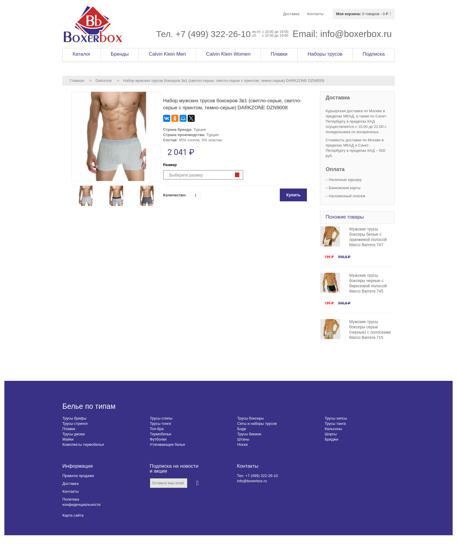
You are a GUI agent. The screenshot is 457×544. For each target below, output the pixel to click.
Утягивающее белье (167, 444)
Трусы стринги (74, 423)
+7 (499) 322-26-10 (213, 34)
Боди (241, 429)
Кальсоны (333, 429)
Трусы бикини (249, 434)
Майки (67, 439)
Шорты (331, 434)
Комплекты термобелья (83, 444)
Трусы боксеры (250, 418)
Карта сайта (72, 515)
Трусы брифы (74, 418)
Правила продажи (78, 475)
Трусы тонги (160, 423)
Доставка (70, 483)
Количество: (175, 195)
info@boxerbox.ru (356, 34)
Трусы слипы (161, 418)
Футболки (158, 439)
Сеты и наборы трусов (257, 423)
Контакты (70, 491)
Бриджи (331, 439)
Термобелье (160, 434)
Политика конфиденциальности (81, 502)
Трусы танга (335, 423)
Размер (170, 165)
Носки (242, 444)
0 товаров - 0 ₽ (362, 14)
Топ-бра (157, 429)
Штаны (243, 439)
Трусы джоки (73, 434)
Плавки (68, 429)
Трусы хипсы (336, 418)
